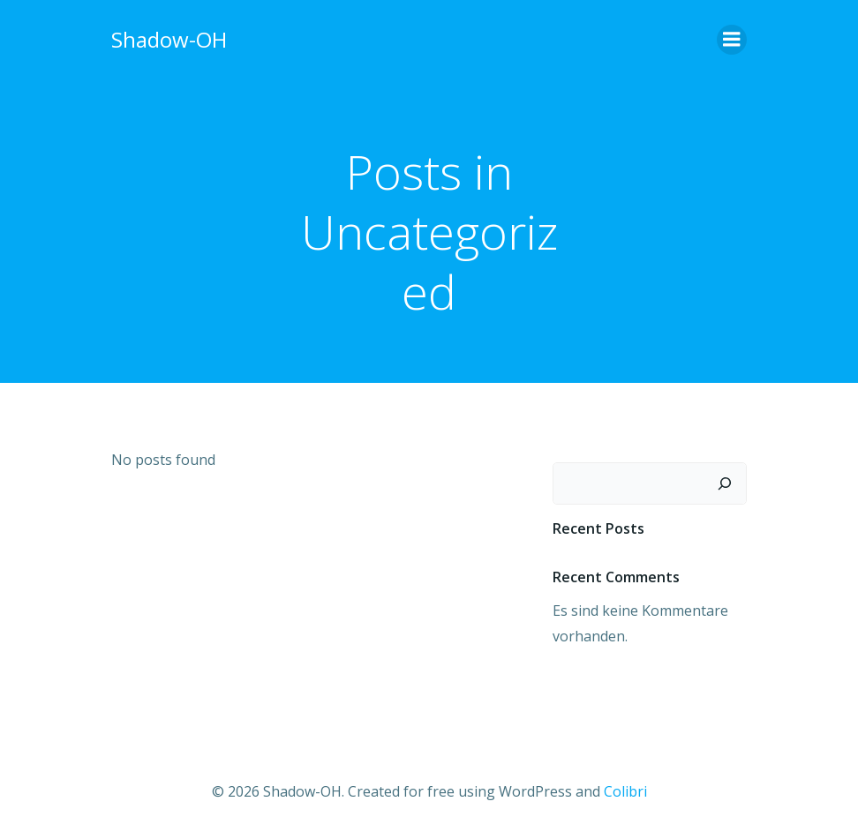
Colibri (625, 791)
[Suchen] (725, 483)
